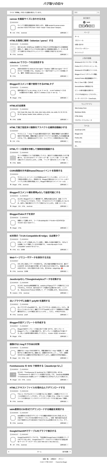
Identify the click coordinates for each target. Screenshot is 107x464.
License (29, 379)
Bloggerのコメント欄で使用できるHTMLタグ (32, 84)
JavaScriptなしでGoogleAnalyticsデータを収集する (35, 279)
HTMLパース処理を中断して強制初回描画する (32, 149)
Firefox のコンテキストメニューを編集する (88, 66)
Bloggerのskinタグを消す (22, 214)
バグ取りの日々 (53, 3)
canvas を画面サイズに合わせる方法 (27, 19)
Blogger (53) (79, 134)
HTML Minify (79, 116)
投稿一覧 (45, 459)
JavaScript (24, 33)
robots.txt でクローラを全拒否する (27, 62)
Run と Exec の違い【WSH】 (84, 82)
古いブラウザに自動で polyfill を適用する (30, 301)
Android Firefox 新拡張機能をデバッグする (88, 78)
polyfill (26, 314)
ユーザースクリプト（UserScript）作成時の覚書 (90, 98)
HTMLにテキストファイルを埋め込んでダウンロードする (37, 387)
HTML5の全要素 (17, 105)
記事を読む (64, 33)
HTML (18, 33)
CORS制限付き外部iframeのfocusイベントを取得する (36, 171)
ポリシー (61, 459)
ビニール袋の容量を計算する (84, 90)
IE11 (18, 249)
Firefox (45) (78, 138)
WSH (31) (78, 142)
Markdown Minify (80, 112)
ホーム (39, 452)
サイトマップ (79, 52)
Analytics (15, 293)
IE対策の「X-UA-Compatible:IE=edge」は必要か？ (35, 236)
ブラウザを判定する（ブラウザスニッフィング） (90, 94)
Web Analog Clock (80, 108)
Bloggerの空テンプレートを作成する (28, 322)
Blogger (15, 98)
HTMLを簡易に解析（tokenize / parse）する (31, 40)
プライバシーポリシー (82, 48)
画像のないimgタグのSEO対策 (24, 344)
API (14, 445)
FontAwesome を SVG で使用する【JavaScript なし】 (37, 366)
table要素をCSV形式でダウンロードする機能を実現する (37, 409)
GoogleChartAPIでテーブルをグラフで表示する (33, 431)
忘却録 (19, 119)
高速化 (19, 163)
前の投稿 (65, 452)
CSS (14, 33)
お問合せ (53, 459)
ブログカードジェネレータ (83, 120)
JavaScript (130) (80, 130)
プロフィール (79, 40)
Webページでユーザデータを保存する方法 (30, 257)
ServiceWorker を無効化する (84, 86)
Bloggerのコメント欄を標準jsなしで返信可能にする (35, 192)
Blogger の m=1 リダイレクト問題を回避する (89, 74)
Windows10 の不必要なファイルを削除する (89, 70)
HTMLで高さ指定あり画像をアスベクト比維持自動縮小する (38, 127)
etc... (76, 146)
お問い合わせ (79, 44)
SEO (28, 358)
